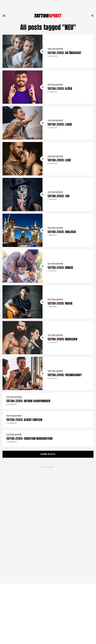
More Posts (48, 514)
